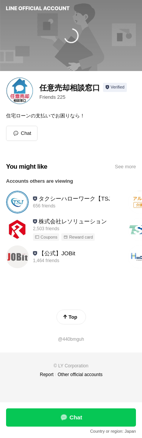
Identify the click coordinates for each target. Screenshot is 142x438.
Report (46, 374)
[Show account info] (115, 87)
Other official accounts (80, 374)
